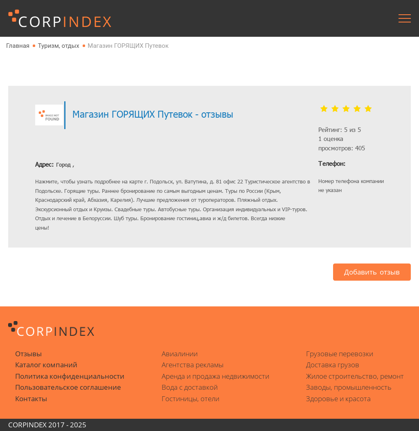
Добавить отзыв (372, 272)
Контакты (31, 398)
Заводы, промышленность (349, 387)
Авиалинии (180, 353)
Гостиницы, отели (190, 398)
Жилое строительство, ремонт (355, 376)
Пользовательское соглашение (68, 387)
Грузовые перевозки (339, 353)
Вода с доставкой (190, 387)
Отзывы (28, 353)
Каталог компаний (46, 364)
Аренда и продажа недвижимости (215, 376)
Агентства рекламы (192, 364)
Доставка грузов (332, 364)
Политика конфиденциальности (69, 376)
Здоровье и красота (338, 398)
